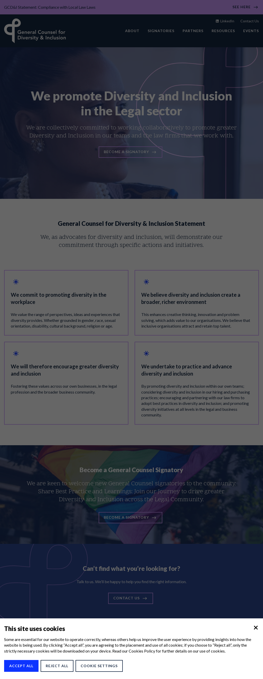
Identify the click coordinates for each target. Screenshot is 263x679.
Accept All (21, 666)
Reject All (57, 666)
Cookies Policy (142, 650)
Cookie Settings (99, 666)
